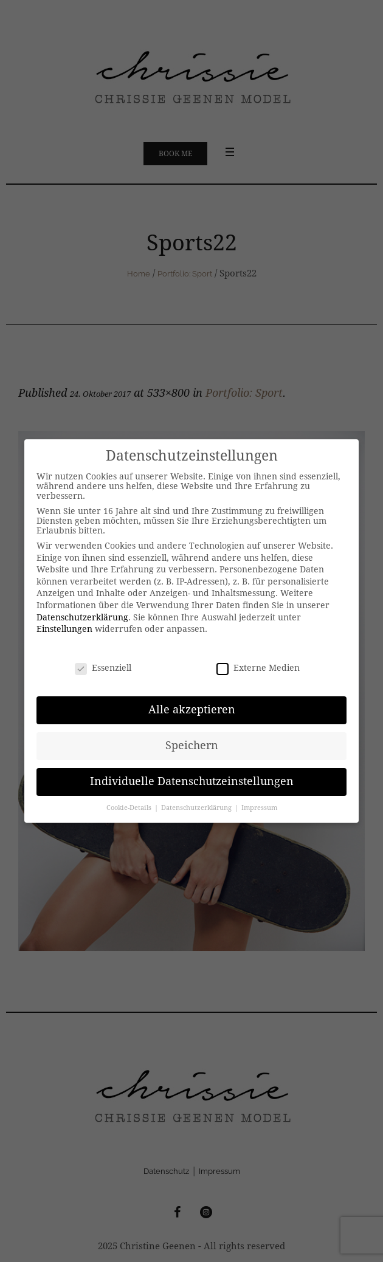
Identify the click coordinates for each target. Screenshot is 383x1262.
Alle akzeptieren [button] (191, 710)
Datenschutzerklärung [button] (197, 808)
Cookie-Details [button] (129, 808)
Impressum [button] (259, 808)
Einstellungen (64, 629)
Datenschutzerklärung (82, 617)
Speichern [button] (191, 745)
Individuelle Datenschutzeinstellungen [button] (192, 781)
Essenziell (103, 668)
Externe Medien (258, 668)
